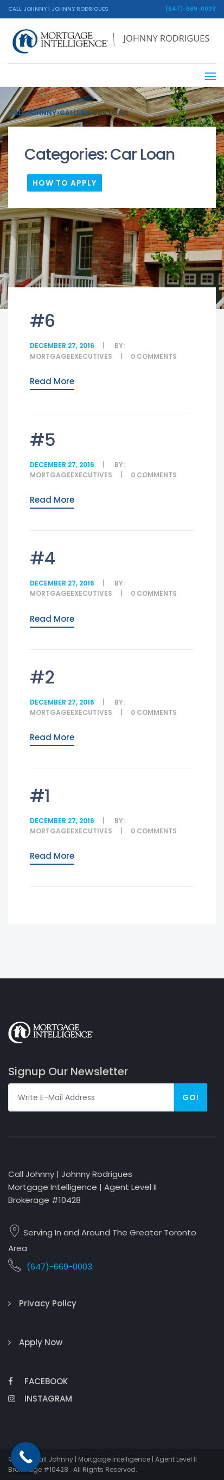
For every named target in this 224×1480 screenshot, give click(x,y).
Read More (52, 381)
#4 (42, 558)
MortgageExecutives (71, 356)
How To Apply (65, 182)
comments (157, 356)
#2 (42, 677)
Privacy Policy (47, 1303)
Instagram (40, 1398)
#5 (42, 439)
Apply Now (40, 1342)
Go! (190, 1097)
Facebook (38, 1381)
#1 (40, 796)
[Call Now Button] (26, 1457)
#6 (42, 320)
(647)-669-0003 (190, 9)
